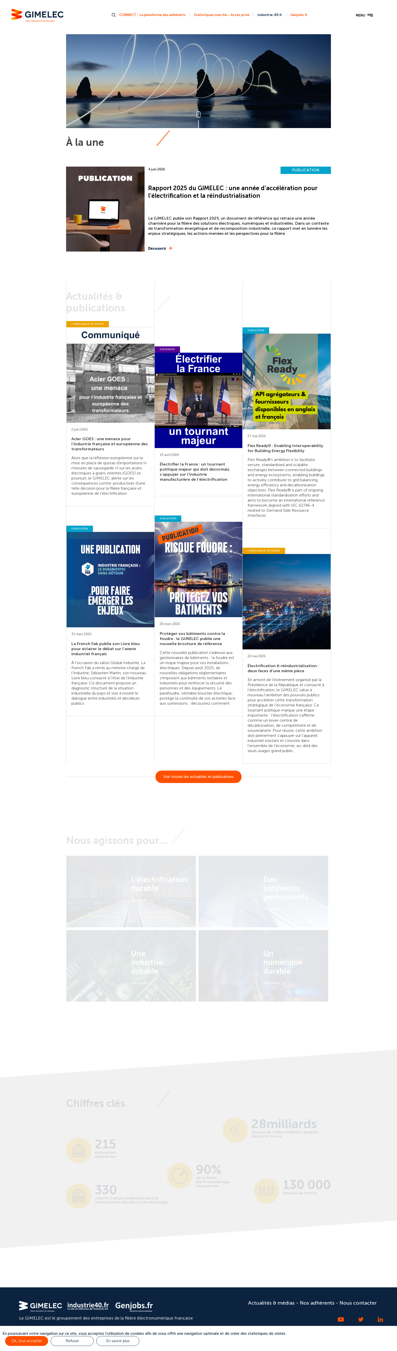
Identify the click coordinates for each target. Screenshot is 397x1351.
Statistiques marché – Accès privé (221, 15)
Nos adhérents (317, 1303)
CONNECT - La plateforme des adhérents (152, 15)
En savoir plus (118, 1341)
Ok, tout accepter (26, 1341)
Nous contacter (358, 1303)
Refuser (72, 1341)
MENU (364, 15)
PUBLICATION (306, 170)
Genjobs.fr (299, 15)
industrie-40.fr (269, 15)
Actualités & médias (271, 1303)
